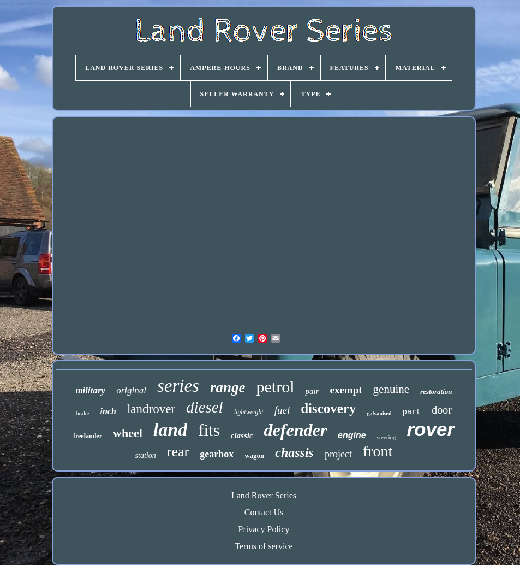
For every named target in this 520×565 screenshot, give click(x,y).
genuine (391, 389)
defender (295, 430)
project (338, 454)
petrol (275, 387)
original (131, 390)
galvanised (379, 413)
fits (209, 430)
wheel (127, 433)
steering (386, 437)
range (228, 387)
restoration (436, 391)
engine (352, 435)
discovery (328, 408)
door (442, 410)
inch (108, 411)
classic (242, 435)
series (178, 386)
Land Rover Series (263, 495)
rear (178, 452)
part (412, 412)
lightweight (249, 412)
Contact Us (264, 512)
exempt (346, 390)
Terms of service (263, 546)
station (145, 455)
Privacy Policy (264, 529)
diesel (204, 407)
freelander (87, 436)
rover (431, 429)
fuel (282, 410)
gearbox (217, 454)
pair (312, 391)
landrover (151, 409)
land (170, 430)
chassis (294, 452)
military (90, 390)
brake (82, 413)
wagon (254, 455)
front (377, 451)
